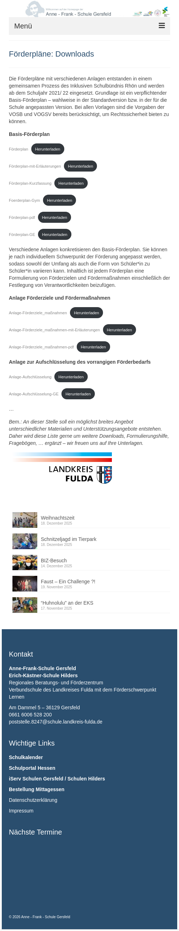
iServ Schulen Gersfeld (36, 779)
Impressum (21, 811)
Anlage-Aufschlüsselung (30, 377)
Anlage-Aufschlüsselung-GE (34, 394)
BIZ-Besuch (54, 560)
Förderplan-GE (22, 234)
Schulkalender (26, 757)
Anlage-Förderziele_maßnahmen (38, 313)
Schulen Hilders (86, 779)
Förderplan (18, 149)
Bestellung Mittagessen (36, 789)
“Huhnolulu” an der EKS (67, 603)
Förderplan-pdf (22, 217)
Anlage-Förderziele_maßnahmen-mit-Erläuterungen (54, 330)
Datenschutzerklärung (33, 800)
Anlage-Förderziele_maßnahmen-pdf (41, 347)
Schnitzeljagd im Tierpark (68, 539)
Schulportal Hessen (32, 768)
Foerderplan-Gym (24, 200)
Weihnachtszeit (58, 518)
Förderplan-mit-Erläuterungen (35, 166)
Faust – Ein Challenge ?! (68, 581)
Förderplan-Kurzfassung (30, 183)
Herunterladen (47, 149)
